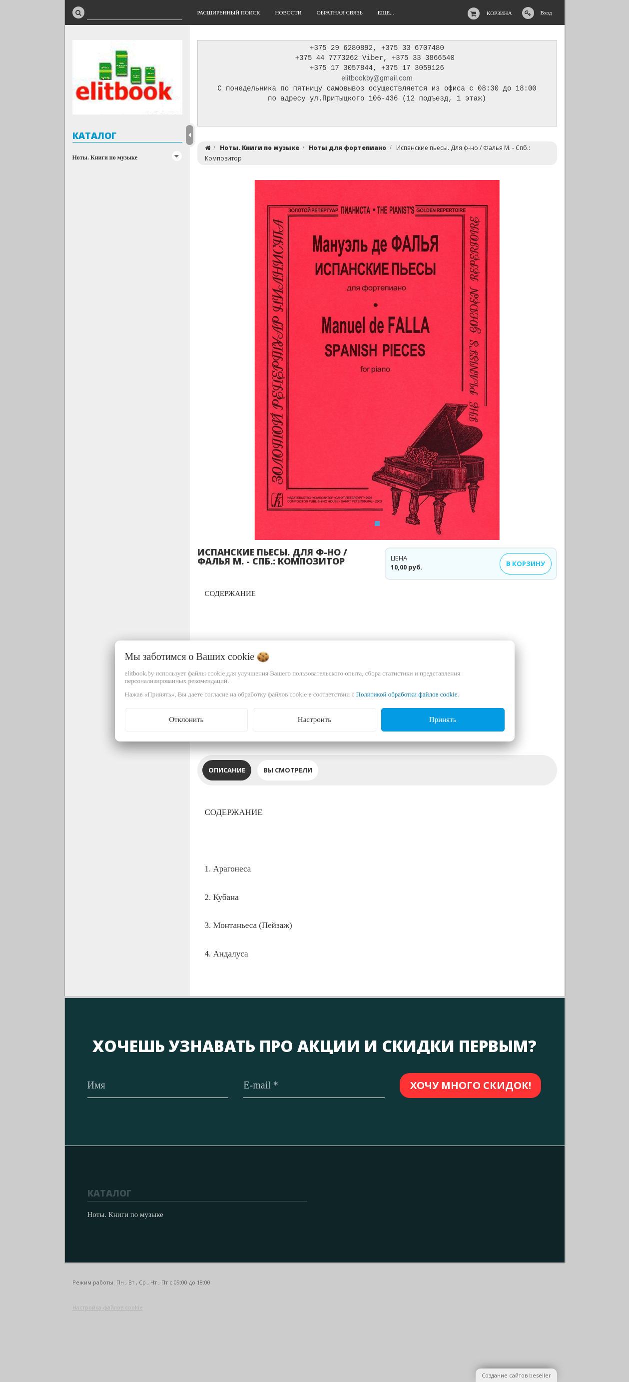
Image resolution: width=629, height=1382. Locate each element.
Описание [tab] (226, 772)
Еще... (386, 13)
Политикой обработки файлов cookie (407, 694)
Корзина (499, 13)
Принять (443, 720)
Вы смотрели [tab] (287, 772)
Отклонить (186, 720)
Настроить (314, 720)
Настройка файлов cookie (107, 1307)
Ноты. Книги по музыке (105, 157)
